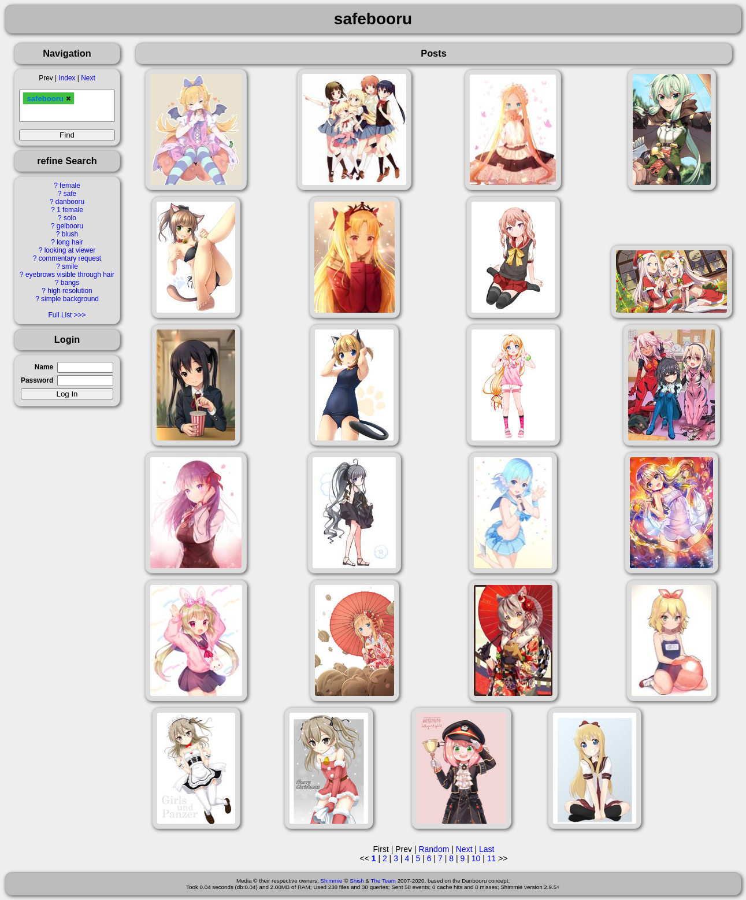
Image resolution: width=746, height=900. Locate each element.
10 (476, 858)
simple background (70, 299)
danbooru (69, 202)
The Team (383, 880)
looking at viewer (70, 250)
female (70, 186)
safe (70, 194)
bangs (70, 283)
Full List (60, 315)
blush (70, 234)
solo (70, 218)
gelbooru (70, 226)
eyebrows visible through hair (69, 275)
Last (486, 849)
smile (70, 266)
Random (433, 849)
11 (491, 858)
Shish (357, 880)
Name (44, 367)
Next (88, 78)
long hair (70, 242)
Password (37, 380)
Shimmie (331, 880)
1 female (70, 210)
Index (66, 78)
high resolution (69, 291)
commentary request (70, 258)
